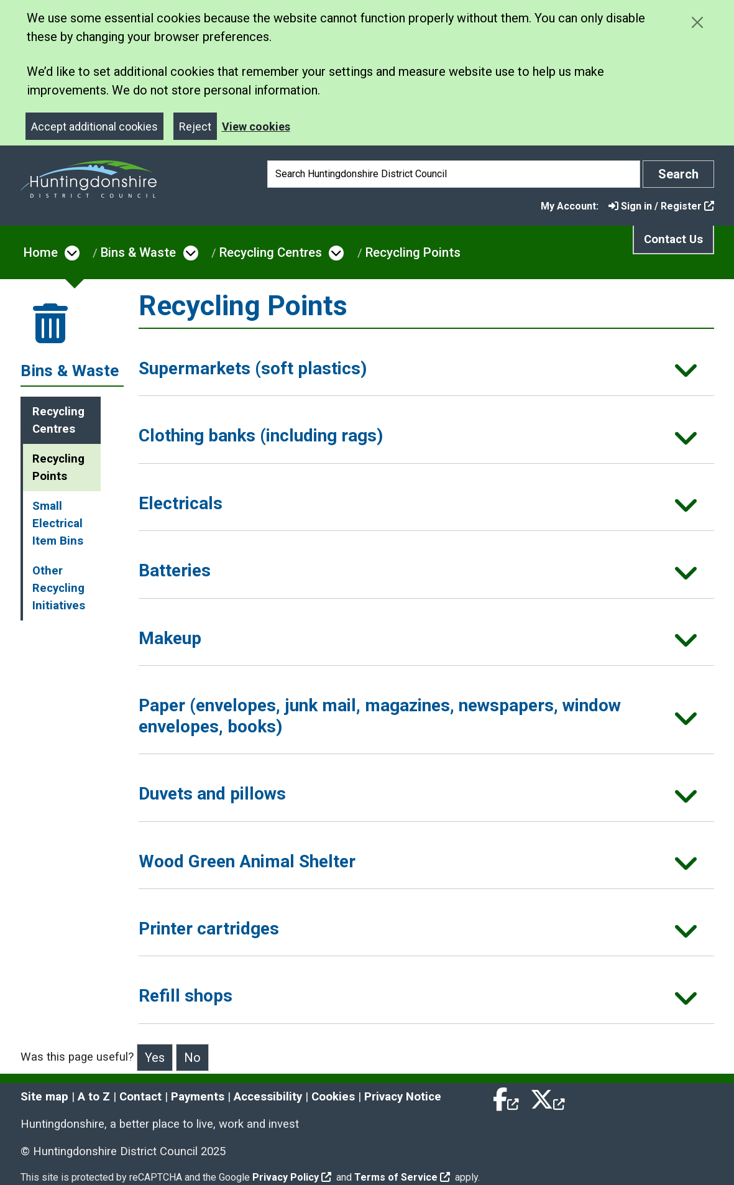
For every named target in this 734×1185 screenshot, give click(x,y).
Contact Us (673, 239)
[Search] (453, 174)
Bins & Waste (138, 252)
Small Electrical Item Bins (57, 523)
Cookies (333, 1097)
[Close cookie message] (697, 22)
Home (41, 252)
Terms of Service (402, 1177)
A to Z (94, 1097)
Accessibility (268, 1097)
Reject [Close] (195, 126)
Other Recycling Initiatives (58, 588)
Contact (140, 1097)
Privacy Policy (291, 1177)
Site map (44, 1097)
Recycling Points (413, 252)
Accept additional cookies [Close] (94, 126)
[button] (426, 372)
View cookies (256, 126)
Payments (197, 1097)
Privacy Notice (402, 1097)
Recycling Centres (270, 252)
